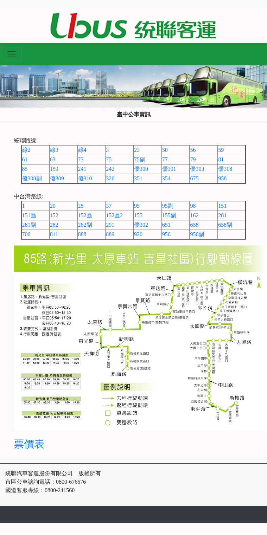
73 (81, 159)
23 (137, 150)
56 (193, 150)
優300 (141, 169)
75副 (139, 159)
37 (109, 206)
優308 (225, 169)
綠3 (54, 150)
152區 (85, 215)
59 (221, 150)
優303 (197, 169)
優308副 (32, 178)
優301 (169, 169)
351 (138, 178)
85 (25, 169)
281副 (29, 225)
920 (138, 234)
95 (137, 206)
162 (194, 215)
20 (53, 206)
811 (54, 234)
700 (26, 234)
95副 (167, 206)
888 (82, 234)
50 (165, 150)
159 (54, 169)
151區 (29, 215)
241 (82, 169)
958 (222, 178)
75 (109, 159)
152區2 (114, 215)
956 (166, 234)
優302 (141, 225)
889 (110, 234)
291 (110, 225)
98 (193, 206)
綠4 (82, 150)
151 (222, 206)
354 (166, 178)
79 (193, 159)
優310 (85, 178)
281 (222, 215)
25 (81, 206)
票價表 (29, 444)
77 (165, 159)
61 (25, 159)
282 (54, 225)
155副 (169, 215)
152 (54, 215)
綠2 (26, 150)
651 (166, 225)
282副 (85, 225)
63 (53, 159)
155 (138, 215)
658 (194, 225)
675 (194, 178)
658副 (225, 225)
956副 (197, 234)
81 (221, 159)
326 (110, 178)
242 (110, 169)
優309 (57, 178)
